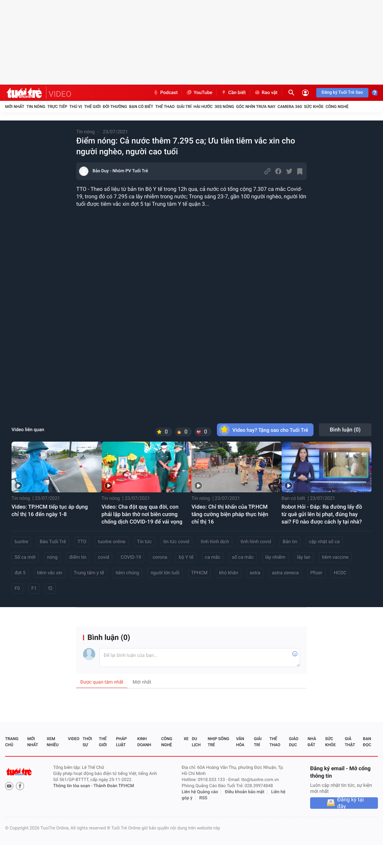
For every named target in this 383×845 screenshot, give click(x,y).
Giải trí (184, 106)
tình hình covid (256, 541)
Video (73, 738)
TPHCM (199, 573)
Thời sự (87, 741)
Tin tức (144, 541)
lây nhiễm (275, 557)
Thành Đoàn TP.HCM (114, 785)
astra (255, 573)
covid (103, 557)
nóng (52, 557)
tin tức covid (176, 541)
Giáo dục (294, 741)
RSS (203, 798)
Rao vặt (266, 92)
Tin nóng (35, 106)
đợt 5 (20, 573)
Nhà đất (311, 741)
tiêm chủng (127, 573)
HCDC (340, 573)
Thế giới (92, 106)
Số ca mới (25, 557)
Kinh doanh (144, 741)
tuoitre (21, 541)
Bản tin (290, 541)
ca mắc (213, 557)
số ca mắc (243, 557)
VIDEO (60, 94)
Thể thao (165, 106)
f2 (50, 588)
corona (160, 557)
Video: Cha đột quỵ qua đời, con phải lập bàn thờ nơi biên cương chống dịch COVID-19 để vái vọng (142, 514)
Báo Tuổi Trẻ (53, 541)
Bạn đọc (367, 741)
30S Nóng (224, 106)
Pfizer (316, 573)
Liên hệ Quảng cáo (200, 792)
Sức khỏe (314, 106)
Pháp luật (121, 741)
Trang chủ (11, 741)
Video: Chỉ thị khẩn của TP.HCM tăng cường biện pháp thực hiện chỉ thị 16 (230, 514)
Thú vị (75, 106)
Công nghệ (336, 106)
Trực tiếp (57, 106)
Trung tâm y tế (89, 573)
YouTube (199, 92)
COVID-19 (131, 557)
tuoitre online (111, 541)
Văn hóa (240, 741)
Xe (186, 738)
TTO (82, 541)
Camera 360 (290, 106)
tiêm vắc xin (49, 573)
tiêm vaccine (335, 557)
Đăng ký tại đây (350, 803)
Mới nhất (14, 106)
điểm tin (77, 557)
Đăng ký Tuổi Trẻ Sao (342, 92)
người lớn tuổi (164, 573)
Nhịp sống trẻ (218, 741)
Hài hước (203, 106)
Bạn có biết (141, 106)
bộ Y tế (186, 557)
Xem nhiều (53, 741)
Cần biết (233, 92)
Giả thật (350, 741)
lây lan (303, 557)
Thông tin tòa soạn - (73, 785)
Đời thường (115, 106)
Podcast (165, 92)
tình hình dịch (215, 541)
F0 (17, 588)
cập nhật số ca (324, 541)
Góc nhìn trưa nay (256, 106)
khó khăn (228, 573)
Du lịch (196, 741)
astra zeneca (285, 573)
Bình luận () (345, 429)
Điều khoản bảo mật (244, 792)
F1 (34, 588)
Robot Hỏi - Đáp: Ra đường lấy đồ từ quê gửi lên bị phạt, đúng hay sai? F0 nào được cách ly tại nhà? (322, 514)
